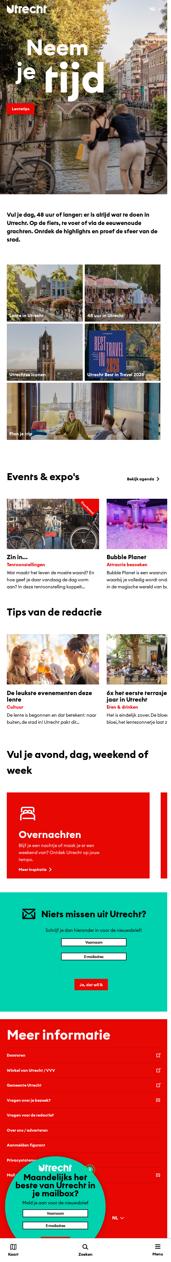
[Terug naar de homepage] (27, 9)
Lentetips (20, 108)
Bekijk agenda (143, 479)
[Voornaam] (93, 942)
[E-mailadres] (93, 956)
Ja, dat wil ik (91, 984)
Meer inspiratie (36, 869)
